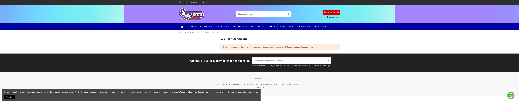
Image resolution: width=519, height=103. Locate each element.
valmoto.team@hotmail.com (291, 84)
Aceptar (9, 97)
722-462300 (270, 84)
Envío (186, 2)
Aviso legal (195, 2)
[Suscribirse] (327, 61)
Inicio (203, 2)
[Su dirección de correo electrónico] (288, 61)
